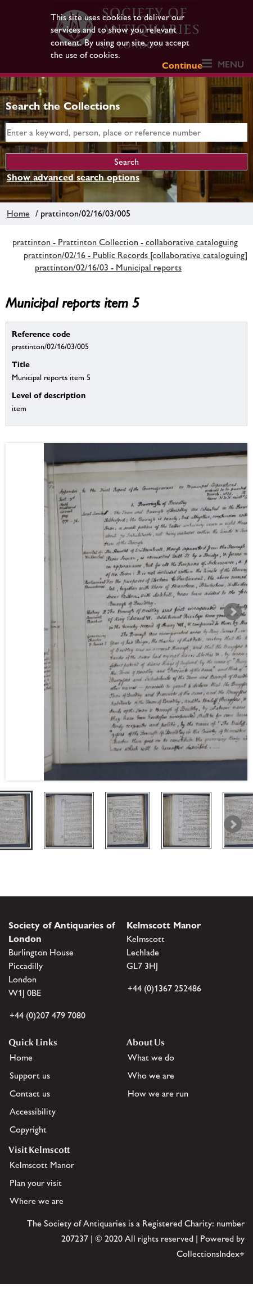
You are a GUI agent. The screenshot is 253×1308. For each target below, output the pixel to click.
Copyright (28, 1129)
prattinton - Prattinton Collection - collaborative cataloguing (125, 242)
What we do (151, 1057)
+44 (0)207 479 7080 (47, 1015)
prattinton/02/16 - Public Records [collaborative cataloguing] (135, 255)
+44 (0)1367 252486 (164, 988)
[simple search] (126, 132)
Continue (182, 65)
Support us (30, 1075)
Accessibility (33, 1111)
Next (233, 612)
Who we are (151, 1075)
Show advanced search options (73, 177)
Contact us (30, 1093)
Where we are (37, 1201)
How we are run (158, 1093)
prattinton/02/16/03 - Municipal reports (108, 267)
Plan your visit (36, 1183)
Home (18, 213)
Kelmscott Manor (42, 1165)
